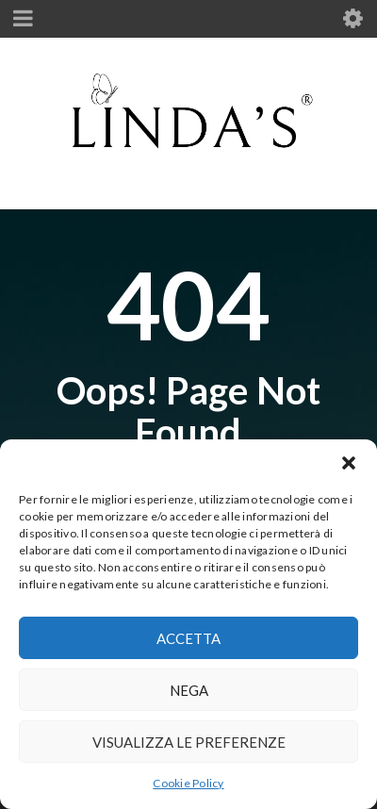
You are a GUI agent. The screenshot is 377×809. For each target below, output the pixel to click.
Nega (189, 690)
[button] (348, 463)
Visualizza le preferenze (189, 742)
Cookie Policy (188, 783)
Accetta (188, 638)
